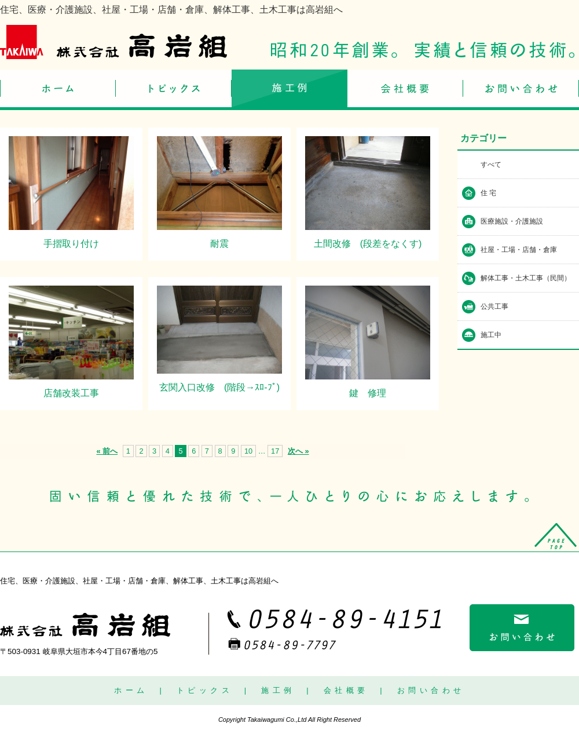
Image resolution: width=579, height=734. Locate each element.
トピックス (205, 690)
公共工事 (494, 306)
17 (275, 451)
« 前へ (107, 451)
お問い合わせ (431, 690)
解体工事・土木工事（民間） (526, 278)
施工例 (278, 690)
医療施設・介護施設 (512, 221)
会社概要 (346, 690)
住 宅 (488, 193)
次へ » (298, 451)
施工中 (491, 335)
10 (248, 451)
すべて (491, 164)
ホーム (131, 690)
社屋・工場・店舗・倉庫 (519, 250)
